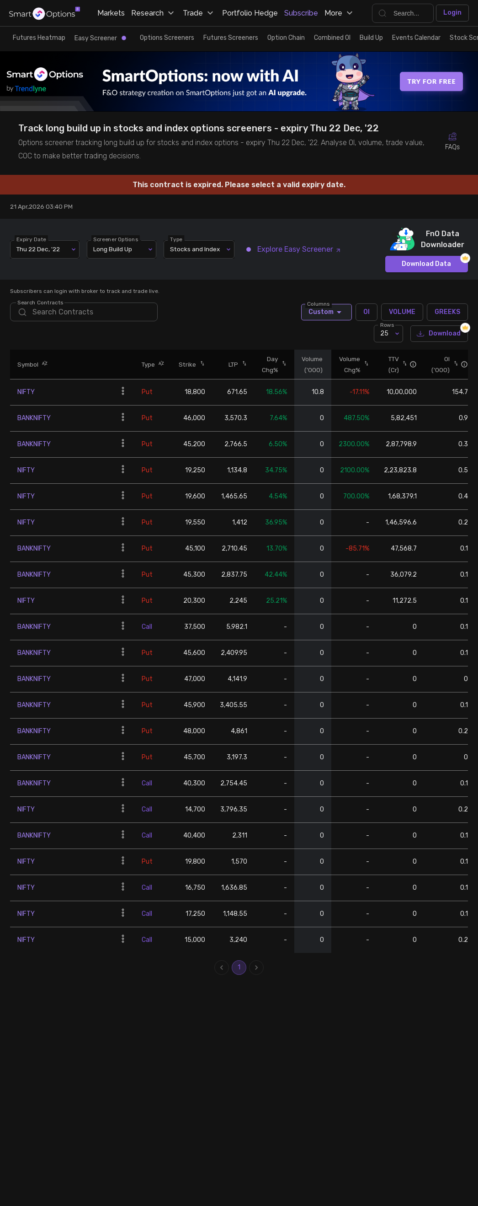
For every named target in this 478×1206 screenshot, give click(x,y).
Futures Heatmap (39, 38)
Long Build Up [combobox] (112, 249)
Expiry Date (32, 239)
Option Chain (286, 38)
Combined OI (332, 38)
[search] (84, 312)
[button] (43, 364)
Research (153, 13)
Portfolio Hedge (250, 13)
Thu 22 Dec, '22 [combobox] (38, 249)
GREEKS (447, 312)
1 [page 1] (239, 967)
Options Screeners (167, 38)
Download (439, 334)
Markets (111, 13)
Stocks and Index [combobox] (195, 249)
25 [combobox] (384, 333)
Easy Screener (100, 38)
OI (366, 312)
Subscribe (301, 13)
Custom (326, 312)
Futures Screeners (230, 38)
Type (176, 239)
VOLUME (402, 312)
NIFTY (26, 392)
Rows (387, 325)
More (339, 13)
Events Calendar (416, 38)
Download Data (426, 264)
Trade (199, 13)
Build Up (371, 38)
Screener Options (116, 239)
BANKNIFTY (34, 418)
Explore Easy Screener (293, 249)
